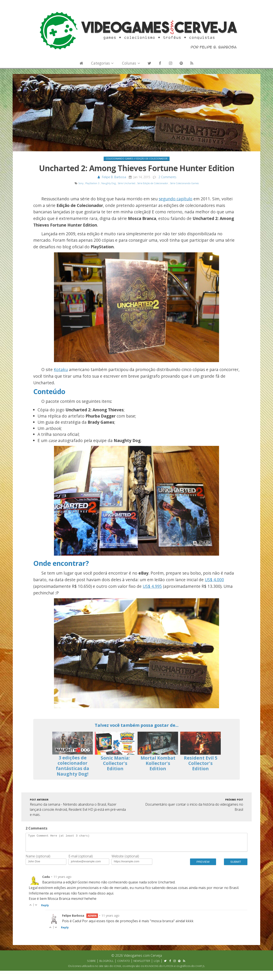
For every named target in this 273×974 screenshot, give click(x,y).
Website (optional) (125, 859)
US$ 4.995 (152, 586)
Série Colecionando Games (184, 183)
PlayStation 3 (92, 183)
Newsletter (142, 964)
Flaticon (168, 969)
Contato (123, 964)
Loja (157, 964)
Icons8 (117, 969)
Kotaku (61, 369)
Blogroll (106, 964)
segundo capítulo (175, 199)
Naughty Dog (108, 183)
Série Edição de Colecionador (152, 183)
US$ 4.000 (214, 579)
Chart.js (199, 969)
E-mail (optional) (80, 859)
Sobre (91, 964)
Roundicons (151, 969)
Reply (45, 908)
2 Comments (167, 177)
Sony (80, 183)
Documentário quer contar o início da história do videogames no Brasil (194, 804)
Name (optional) (38, 859)
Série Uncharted (126, 183)
